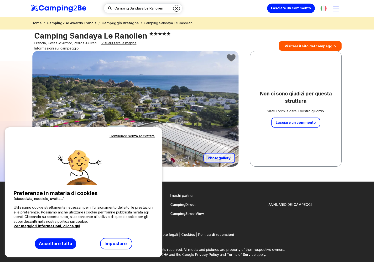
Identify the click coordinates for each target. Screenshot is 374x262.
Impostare (116, 243)
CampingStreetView (187, 214)
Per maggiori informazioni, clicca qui (47, 226)
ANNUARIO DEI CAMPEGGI (290, 205)
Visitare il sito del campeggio (310, 50)
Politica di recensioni (216, 234)
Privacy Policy (207, 254)
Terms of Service (241, 254)
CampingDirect (183, 205)
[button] (324, 8)
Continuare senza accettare (132, 136)
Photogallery (219, 167)
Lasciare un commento (291, 8)
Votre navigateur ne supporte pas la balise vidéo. (83, 162)
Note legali (169, 234)
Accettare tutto (55, 243)
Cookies (188, 234)
